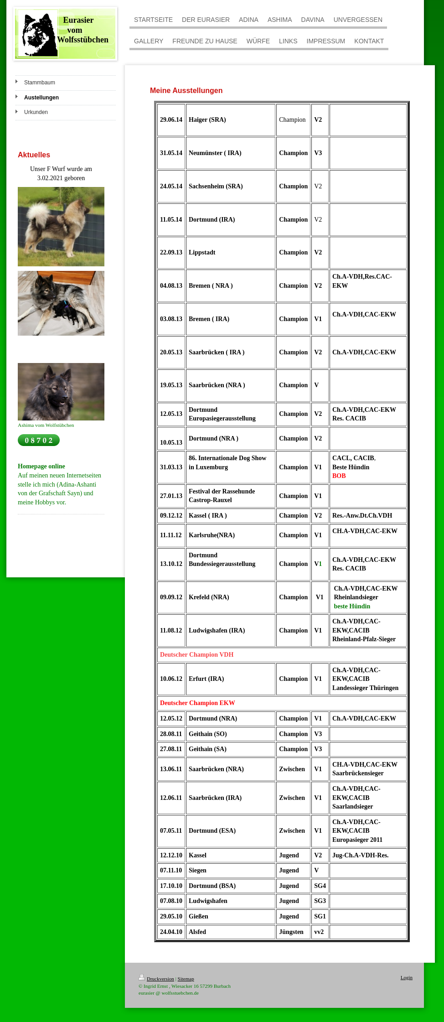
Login (407, 977)
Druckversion (156, 978)
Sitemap (186, 978)
